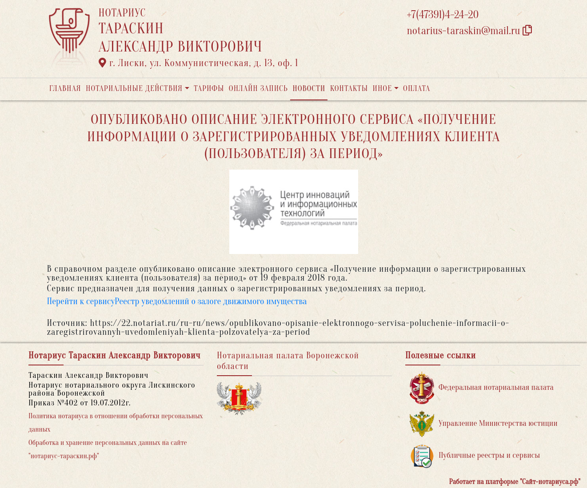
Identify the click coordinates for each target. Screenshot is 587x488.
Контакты (349, 88)
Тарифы (209, 88)
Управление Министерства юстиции (484, 424)
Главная (65, 88)
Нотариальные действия (134, 88)
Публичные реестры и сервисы (475, 456)
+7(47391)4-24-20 (443, 15)
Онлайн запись (258, 88)
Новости (308, 88)
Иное (382, 88)
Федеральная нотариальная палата (482, 388)
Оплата (416, 88)
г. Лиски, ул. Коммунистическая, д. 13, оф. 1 (199, 63)
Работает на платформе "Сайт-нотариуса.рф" (514, 482)
